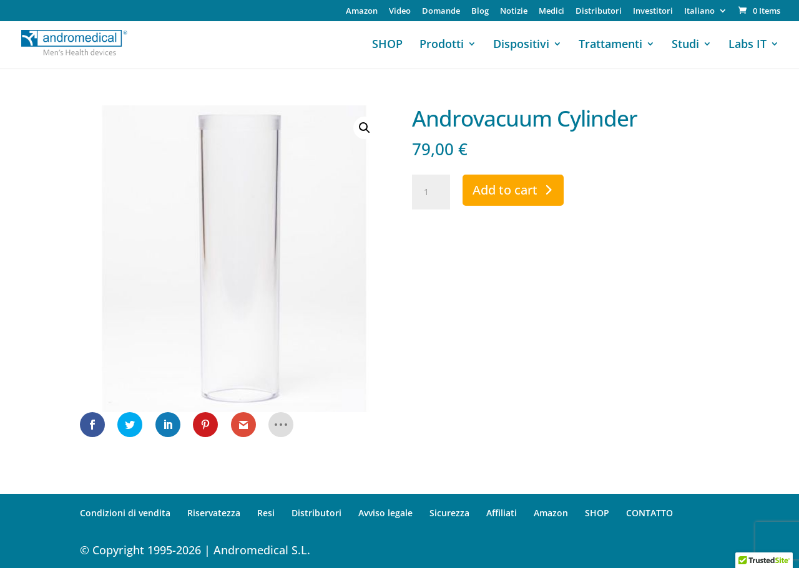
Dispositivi (521, 45)
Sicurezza (449, 513)
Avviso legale (385, 513)
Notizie (513, 11)
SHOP (387, 45)
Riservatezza (213, 513)
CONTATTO (649, 513)
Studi (685, 45)
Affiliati (501, 513)
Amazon (362, 11)
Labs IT (747, 45)
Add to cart (505, 189)
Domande (441, 11)
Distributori (599, 11)
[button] (364, 128)
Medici (551, 11)
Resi (266, 513)
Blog (480, 11)
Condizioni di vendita (125, 513)
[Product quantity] (430, 192)
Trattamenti (610, 45)
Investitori (653, 11)
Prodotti (441, 45)
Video (400, 11)
